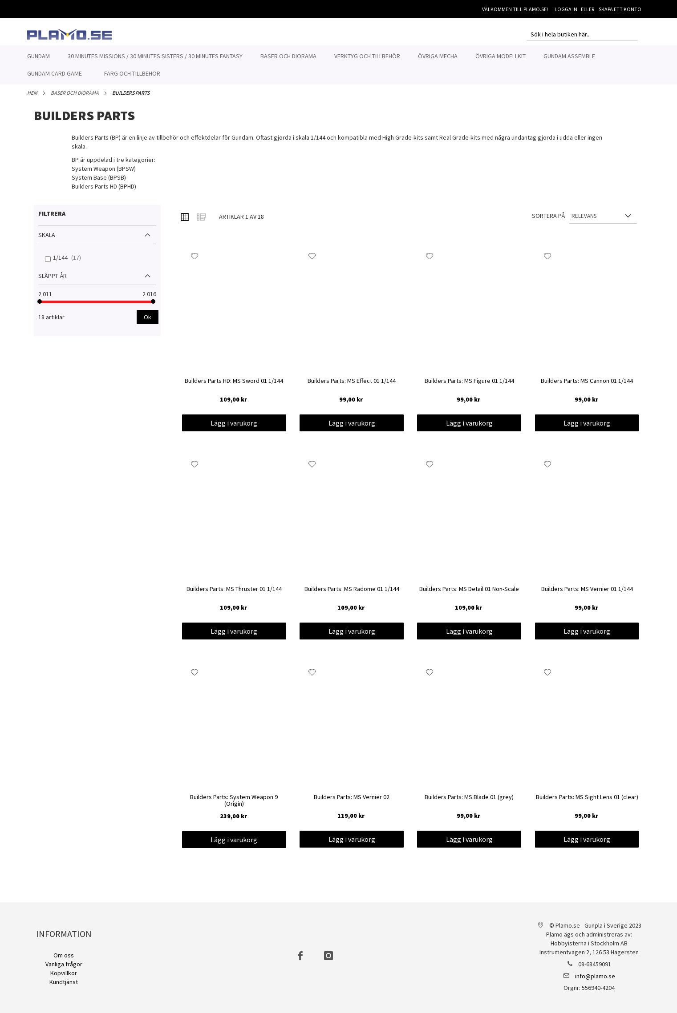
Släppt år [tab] (52, 281)
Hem (32, 97)
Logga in (566, 9)
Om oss (63, 955)
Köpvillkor (63, 973)
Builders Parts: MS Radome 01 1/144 (351, 594)
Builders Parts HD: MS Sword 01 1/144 (234, 386)
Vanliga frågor (63, 964)
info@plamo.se (595, 976)
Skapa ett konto (620, 9)
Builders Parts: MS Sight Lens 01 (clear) (587, 802)
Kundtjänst (63, 982)
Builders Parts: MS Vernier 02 (351, 802)
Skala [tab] (46, 240)
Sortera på (548, 221)
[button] (195, 261)
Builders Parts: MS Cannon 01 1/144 (587, 386)
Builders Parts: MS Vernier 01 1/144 (587, 594)
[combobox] (582, 34)
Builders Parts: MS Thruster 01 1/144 (234, 594)
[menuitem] (38, 56)
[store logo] (69, 34)
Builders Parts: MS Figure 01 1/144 (469, 386)
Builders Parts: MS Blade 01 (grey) (469, 802)
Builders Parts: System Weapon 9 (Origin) (234, 805)
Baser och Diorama (75, 97)
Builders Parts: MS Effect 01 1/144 (352, 386)
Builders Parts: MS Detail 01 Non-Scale (469, 594)
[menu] (338, 65)
